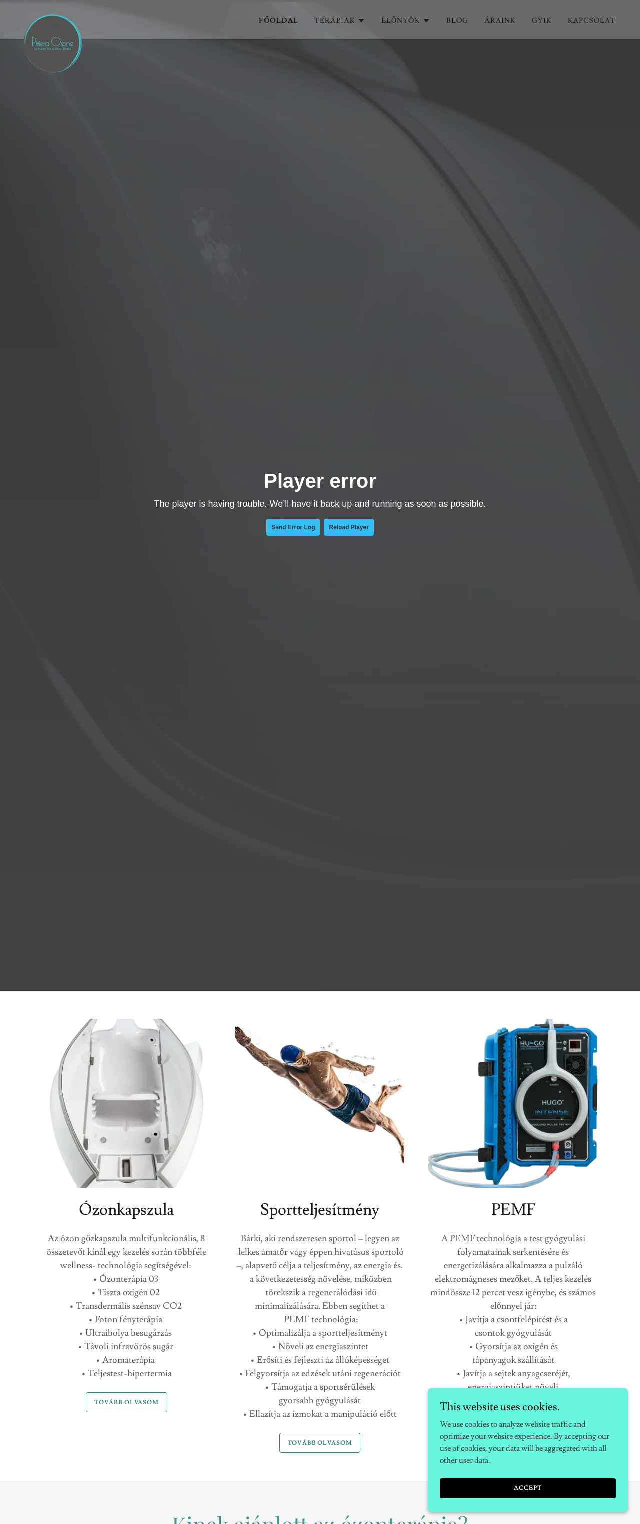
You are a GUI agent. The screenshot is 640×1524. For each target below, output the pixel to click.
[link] (53, 18)
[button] (340, 21)
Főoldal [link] (278, 20)
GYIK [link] (542, 20)
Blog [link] (457, 20)
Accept (528, 1488)
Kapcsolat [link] (592, 20)
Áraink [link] (500, 20)
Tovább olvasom (126, 1402)
